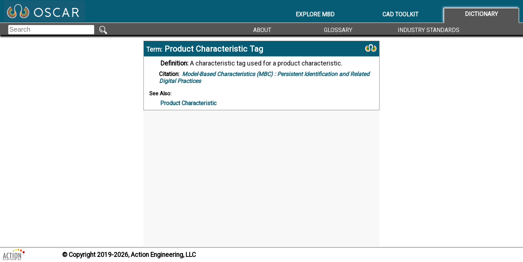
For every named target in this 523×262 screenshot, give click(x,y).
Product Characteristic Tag (214, 48)
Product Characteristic (188, 103)
